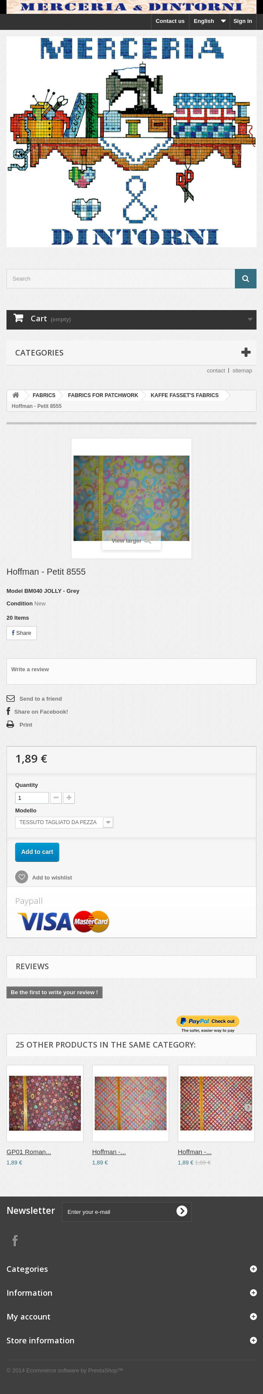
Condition (19, 603)
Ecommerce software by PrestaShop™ (74, 1370)
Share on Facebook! (41, 711)
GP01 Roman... (28, 1151)
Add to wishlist (51, 877)
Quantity (26, 785)
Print (25, 724)
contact (216, 370)
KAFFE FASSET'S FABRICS (185, 395)
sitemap (242, 370)
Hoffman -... (109, 1151)
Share (21, 633)
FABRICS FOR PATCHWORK (103, 395)
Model (14, 591)
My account (28, 1316)
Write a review (30, 669)
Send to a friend (40, 698)
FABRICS (44, 395)
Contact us (170, 21)
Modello (26, 810)
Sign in (243, 21)
